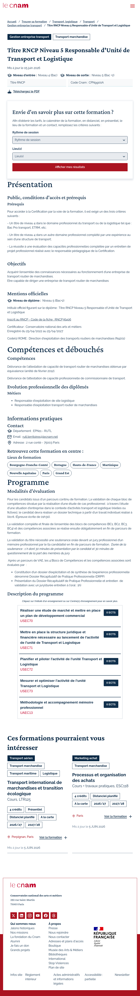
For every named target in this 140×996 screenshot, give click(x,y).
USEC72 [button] (26, 669)
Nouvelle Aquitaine (23, 473)
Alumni (15, 941)
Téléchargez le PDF (26, 91)
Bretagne (60, 465)
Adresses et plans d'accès (66, 941)
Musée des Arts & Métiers (66, 950)
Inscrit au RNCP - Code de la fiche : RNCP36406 (39, 319)
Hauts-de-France (84, 465)
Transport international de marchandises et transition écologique (35, 788)
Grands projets (20, 950)
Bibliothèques (58, 954)
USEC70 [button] (26, 621)
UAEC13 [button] (26, 713)
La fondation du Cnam (25, 936)
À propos (55, 923)
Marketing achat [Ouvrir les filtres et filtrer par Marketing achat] (86, 758)
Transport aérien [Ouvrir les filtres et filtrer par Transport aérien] (21, 758)
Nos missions (19, 932)
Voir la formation (50, 837)
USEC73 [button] (26, 691)
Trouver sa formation (34, 21)
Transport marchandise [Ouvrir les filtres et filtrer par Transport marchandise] (71, 37)
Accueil (11, 21)
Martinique (110, 465)
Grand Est (62, 473)
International (57, 958)
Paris (45, 473)
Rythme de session (25, 132)
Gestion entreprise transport (24, 25)
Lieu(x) (17, 149)
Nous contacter (59, 936)
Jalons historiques (22, 928)
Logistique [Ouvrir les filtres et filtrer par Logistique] (50, 773)
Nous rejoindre (58, 932)
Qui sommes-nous (23, 923)
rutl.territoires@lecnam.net (40, 436)
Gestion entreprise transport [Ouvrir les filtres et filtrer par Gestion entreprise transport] (29, 37)
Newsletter (122, 974)
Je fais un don (19, 945)
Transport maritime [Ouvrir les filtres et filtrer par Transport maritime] (23, 773)
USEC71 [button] (26, 648)
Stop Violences (59, 963)
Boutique (55, 945)
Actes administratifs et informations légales (66, 979)
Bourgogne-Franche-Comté (29, 465)
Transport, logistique (65, 21)
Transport (89, 21)
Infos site (16, 974)
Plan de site (56, 967)
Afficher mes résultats (70, 167)
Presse (53, 928)
